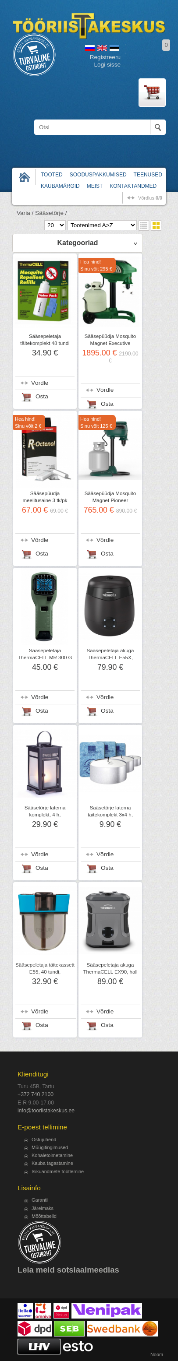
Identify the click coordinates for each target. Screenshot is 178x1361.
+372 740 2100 (35, 1094)
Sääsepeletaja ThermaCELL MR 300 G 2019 (45, 657)
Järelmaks (42, 1208)
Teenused (148, 175)
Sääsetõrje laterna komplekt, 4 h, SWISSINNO (45, 814)
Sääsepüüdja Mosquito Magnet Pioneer (110, 497)
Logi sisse (107, 64)
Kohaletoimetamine (52, 1155)
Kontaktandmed (133, 186)
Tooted (52, 175)
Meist (95, 186)
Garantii (40, 1200)
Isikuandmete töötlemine (58, 1171)
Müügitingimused (50, 1147)
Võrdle (39, 383)
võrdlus (150, 197)
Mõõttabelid (44, 1216)
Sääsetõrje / (51, 213)
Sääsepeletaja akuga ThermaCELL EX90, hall (110, 968)
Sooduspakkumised (98, 175)
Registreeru (105, 57)
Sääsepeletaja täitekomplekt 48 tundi (44, 340)
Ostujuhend (44, 1139)
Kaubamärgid (60, 186)
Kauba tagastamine (52, 1163)
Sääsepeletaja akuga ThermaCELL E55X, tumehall (110, 657)
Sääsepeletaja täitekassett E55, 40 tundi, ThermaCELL (45, 971)
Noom (156, 1354)
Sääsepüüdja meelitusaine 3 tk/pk (44, 497)
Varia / (25, 213)
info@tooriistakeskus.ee (46, 1111)
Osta (42, 396)
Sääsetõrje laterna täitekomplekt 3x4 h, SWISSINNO (110, 814)
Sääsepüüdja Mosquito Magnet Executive (110, 340)
